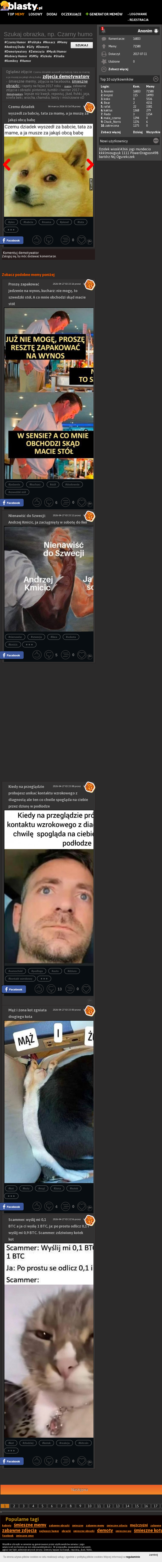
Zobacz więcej (118, 69)
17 (156, 1506)
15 (137, 1506)
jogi (132, 149)
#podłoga (37, 971)
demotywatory (15, 94)
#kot (11, 1188)
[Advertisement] (49, 692)
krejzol (108, 95)
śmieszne (77, 1525)
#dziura (72, 971)
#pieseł (64, 222)
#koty (26, 1188)
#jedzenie (14, 484)
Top (15, 14)
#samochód (15, 971)
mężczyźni (139, 1525)
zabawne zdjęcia (19, 1530)
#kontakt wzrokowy (20, 979)
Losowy (35, 14)
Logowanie (138, 14)
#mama (46, 222)
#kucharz (35, 484)
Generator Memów (104, 14)
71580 (136, 46)
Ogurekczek (125, 157)
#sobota (71, 637)
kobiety (6, 1525)
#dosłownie (72, 484)
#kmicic (13, 644)
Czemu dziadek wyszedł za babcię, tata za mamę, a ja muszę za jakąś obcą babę (48, 113)
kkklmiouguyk (110, 153)
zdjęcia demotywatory (66, 76)
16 (146, 1506)
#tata (80, 222)
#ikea (54, 637)
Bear (107, 102)
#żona (57, 1188)
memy (68, 86)
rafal (107, 106)
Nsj (113, 157)
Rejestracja (139, 20)
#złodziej (28, 1443)
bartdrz (104, 157)
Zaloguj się (9, 256)
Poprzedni (8, 154)
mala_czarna (112, 118)
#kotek (74, 1188)
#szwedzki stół (17, 492)
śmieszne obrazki (83, 1531)
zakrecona (112, 125)
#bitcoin (83, 1443)
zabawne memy (95, 1525)
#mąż (41, 1188)
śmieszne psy (123, 1531)
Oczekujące (71, 14)
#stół (53, 484)
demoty (105, 1530)
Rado (107, 114)
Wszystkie (153, 132)
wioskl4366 (119, 149)
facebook (8, 1535)
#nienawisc (15, 637)
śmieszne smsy (25, 1535)
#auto (55, 971)
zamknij (153, 1554)
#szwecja (36, 637)
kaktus (108, 110)
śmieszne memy (30, 1525)
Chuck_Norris (112, 121)
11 (99, 1506)
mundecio (143, 149)
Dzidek (104, 149)
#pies (11, 222)
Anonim (108, 91)
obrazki (66, 1531)
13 (118, 1506)
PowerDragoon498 (144, 153)
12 (109, 1506)
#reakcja (64, 1443)
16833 (136, 38)
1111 (125, 153)
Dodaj (52, 14)
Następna (88, 154)
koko (107, 99)
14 (127, 1506)
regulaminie (133, 1556)
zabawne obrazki (59, 1525)
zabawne (155, 1525)
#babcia (28, 222)
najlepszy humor (49, 1531)
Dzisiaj (138, 132)
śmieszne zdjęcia (117, 1525)
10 (90, 1506)
